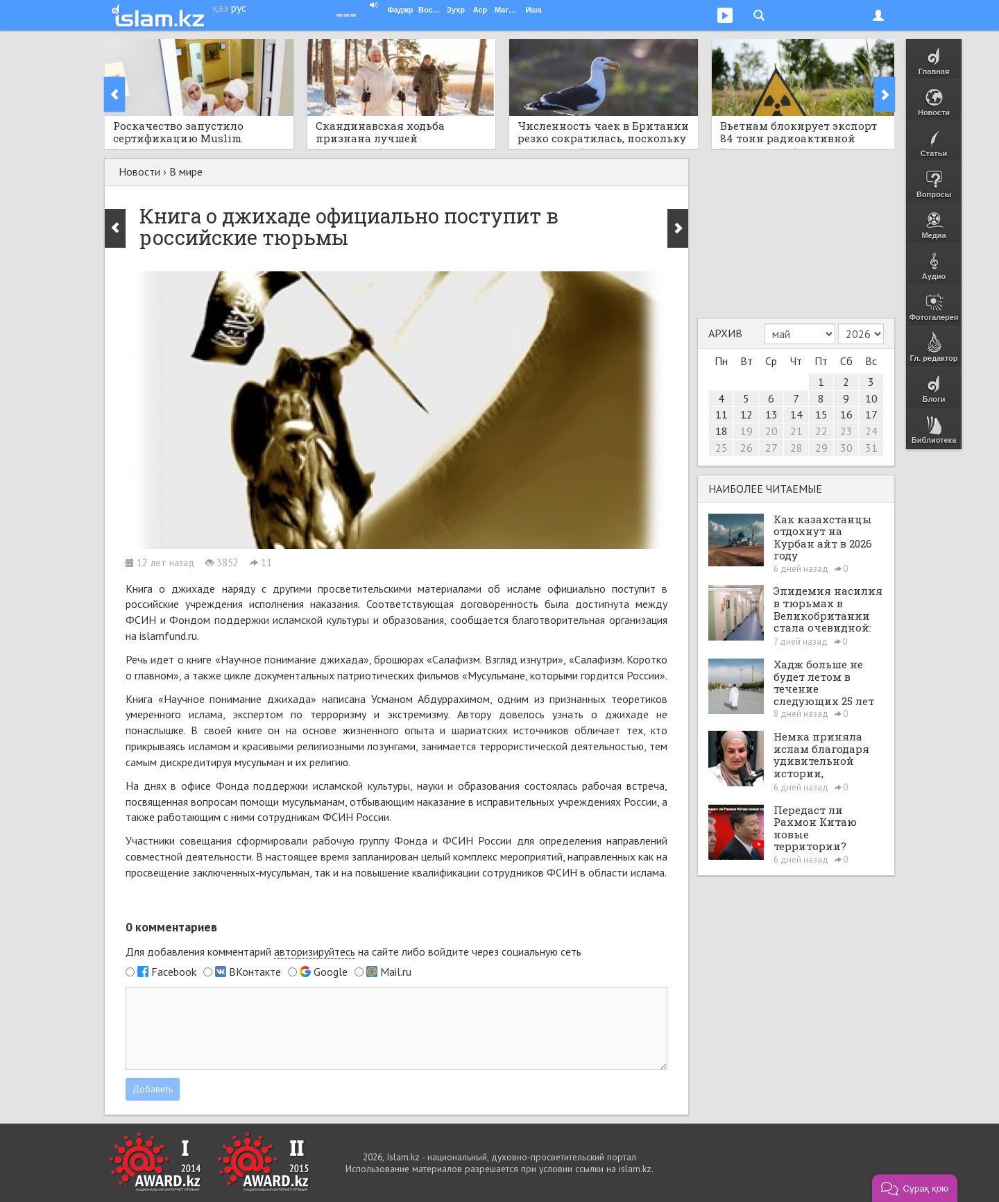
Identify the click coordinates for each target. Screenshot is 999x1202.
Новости (139, 171)
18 (721, 431)
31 (871, 448)
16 (846, 414)
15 (821, 414)
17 (871, 414)
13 (771, 414)
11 (721, 414)
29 (821, 448)
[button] (914, 1188)
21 (796, 431)
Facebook (173, 971)
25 (721, 448)
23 (846, 431)
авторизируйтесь (314, 951)
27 (771, 448)
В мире (186, 171)
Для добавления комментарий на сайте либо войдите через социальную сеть (353, 952)
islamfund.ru (168, 636)
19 (746, 431)
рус (238, 8)
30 (846, 448)
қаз (220, 8)
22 (821, 431)
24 (871, 431)
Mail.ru (395, 971)
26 (746, 448)
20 (771, 431)
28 (796, 448)
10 (871, 398)
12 (746, 414)
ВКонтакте (255, 971)
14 (796, 414)
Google (331, 971)
